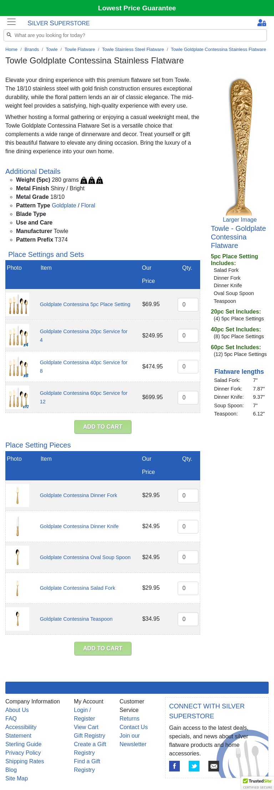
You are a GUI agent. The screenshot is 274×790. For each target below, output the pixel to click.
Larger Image (240, 220)
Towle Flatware (80, 49)
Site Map (16, 778)
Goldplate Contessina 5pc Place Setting (85, 304)
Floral (88, 205)
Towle (52, 49)
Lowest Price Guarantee (137, 8)
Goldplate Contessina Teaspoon (76, 619)
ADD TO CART (102, 427)
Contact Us (134, 727)
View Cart (86, 727)
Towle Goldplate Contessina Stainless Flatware (218, 49)
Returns (129, 719)
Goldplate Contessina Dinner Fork (78, 495)
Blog (11, 770)
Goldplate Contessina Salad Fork (77, 588)
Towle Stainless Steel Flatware (133, 49)
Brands (32, 49)
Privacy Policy (23, 753)
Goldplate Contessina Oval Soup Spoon (85, 557)
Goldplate (64, 205)
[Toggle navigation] (11, 21)
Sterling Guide (23, 744)
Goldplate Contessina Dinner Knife (79, 526)
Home (11, 49)
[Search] (135, 35)
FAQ (11, 719)
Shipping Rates (24, 761)
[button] (257, 783)
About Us (17, 710)
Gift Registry (89, 736)
